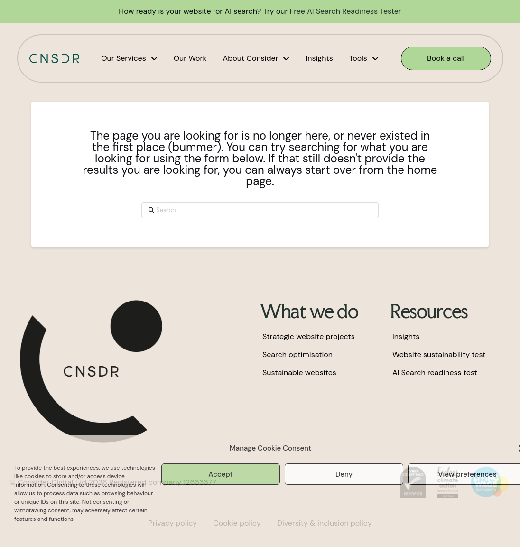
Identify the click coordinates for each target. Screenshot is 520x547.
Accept (220, 474)
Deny (344, 474)
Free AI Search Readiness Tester (345, 11)
